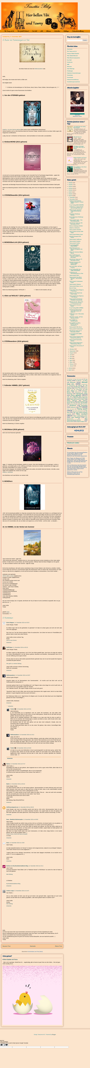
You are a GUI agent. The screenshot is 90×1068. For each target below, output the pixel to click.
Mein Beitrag (9, 874)
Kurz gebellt (76, 395)
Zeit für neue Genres (11, 640)
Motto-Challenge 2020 (76, 225)
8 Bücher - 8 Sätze (81, 380)
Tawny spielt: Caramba (75, 229)
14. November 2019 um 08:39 (26, 807)
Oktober (72, 349)
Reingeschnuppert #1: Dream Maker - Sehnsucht (75, 263)
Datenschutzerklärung (77, 31)
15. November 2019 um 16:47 (21, 890)
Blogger (54, 1034)
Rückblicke (73, 405)
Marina (8, 763)
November (72, 199)
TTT (10, 613)
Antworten (8, 642)
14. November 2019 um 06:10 (20, 647)
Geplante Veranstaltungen (74, 73)
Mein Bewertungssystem (73, 57)
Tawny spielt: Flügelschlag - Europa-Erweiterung (76, 337)
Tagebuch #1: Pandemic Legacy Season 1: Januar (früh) (76, 202)
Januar (71, 365)
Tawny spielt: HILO (74, 275)
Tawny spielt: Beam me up (76, 286)
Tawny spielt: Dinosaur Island (75, 305)
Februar (72, 364)
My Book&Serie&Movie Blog (13, 883)
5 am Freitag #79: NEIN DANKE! (75, 334)
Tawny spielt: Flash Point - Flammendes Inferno (76, 343)
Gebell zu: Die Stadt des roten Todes (75, 293)
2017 (70, 370)
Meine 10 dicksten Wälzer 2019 (76, 252)
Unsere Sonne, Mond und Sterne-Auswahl (16, 834)
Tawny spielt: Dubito (74, 243)
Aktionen (48, 31)
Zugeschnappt (80, 421)
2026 (71, 182)
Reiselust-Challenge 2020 (74, 214)
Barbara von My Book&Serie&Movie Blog (17, 865)
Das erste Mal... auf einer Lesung (75, 267)
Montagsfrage (81, 401)
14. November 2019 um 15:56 (17, 842)
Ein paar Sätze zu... (77, 390)
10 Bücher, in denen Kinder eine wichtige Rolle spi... (76, 207)
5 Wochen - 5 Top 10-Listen (74, 379)
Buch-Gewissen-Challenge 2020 (76, 217)
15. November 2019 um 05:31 (23, 709)
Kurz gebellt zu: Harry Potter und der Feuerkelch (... (74, 324)
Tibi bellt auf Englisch (78, 411)
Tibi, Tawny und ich (9, 31)
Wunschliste (70, 421)
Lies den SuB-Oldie (72, 396)
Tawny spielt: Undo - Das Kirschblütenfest (75, 220)
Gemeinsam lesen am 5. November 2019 (75, 331)
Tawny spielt (82, 409)
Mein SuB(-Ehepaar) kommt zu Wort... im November (75, 256)
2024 (70, 186)
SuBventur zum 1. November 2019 (76, 314)
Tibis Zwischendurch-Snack (77, 419)
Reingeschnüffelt (73, 404)
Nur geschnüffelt (82, 402)
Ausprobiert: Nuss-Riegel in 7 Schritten (76, 290)
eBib (41, 31)
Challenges (66, 31)
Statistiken (57, 31)
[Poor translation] (5, 1045)
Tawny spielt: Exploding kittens (75, 340)
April (71, 360)
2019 (70, 195)
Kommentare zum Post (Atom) (35, 951)
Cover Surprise (79, 388)
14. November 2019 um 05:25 (22, 622)
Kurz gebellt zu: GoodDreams (73, 320)
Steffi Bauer (9, 647)
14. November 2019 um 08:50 (30, 819)
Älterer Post (58, 946)
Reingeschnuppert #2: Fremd (75, 237)
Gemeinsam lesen (81, 393)
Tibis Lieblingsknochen (80, 416)
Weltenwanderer (39, 68)
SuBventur (73, 407)
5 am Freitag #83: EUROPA (76, 205)
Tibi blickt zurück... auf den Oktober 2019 (76, 317)
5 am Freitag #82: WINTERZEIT (74, 245)
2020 (71, 193)
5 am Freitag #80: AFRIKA (76, 307)
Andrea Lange (10, 890)
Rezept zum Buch (83, 404)
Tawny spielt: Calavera (75, 284)
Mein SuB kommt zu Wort (77, 399)
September (73, 351)
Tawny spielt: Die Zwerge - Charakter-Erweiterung (76, 299)
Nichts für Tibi (71, 402)
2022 (71, 190)
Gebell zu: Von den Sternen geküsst (11, 129)
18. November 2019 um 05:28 (23, 748)
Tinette (12, 709)
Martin (8, 784)
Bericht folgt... (73, 288)
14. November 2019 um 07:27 (17, 763)
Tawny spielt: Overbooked (76, 328)
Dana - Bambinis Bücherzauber (14, 819)
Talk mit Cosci (70, 409)
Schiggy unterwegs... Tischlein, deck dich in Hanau (79, 147)
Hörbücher (69, 62)
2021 (70, 192)
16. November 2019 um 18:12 (26, 734)
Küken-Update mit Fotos (10, 959)
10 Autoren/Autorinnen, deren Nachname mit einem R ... (75, 311)
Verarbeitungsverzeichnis (73, 81)
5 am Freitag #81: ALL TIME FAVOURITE (75, 270)
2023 (70, 188)
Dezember (72, 197)
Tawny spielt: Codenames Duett (76, 282)
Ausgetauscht (84, 384)
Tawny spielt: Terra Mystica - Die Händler (76, 296)
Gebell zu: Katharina (74, 227)
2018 (70, 368)
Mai (71, 358)
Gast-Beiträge (70, 68)
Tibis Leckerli (81, 414)
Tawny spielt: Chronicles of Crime (76, 346)
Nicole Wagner (10, 622)
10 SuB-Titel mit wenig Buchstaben (79, 127)
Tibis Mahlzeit (75, 417)
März (71, 362)
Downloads (70, 77)
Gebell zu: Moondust (8, 472)
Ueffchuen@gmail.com (12, 807)
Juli (71, 354)
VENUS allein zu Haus (8, 576)
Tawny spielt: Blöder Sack (76, 234)
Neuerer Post (6, 946)
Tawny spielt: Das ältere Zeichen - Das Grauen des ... (75, 278)
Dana (7, 842)
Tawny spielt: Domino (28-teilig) (76, 232)
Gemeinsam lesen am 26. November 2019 (76, 223)
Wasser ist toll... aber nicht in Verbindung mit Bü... (76, 302)
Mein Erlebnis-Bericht (80, 397)
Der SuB (34, 31)
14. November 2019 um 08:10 (17, 784)
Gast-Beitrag (78, 392)
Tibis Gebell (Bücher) (23, 31)
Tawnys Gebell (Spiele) (73, 53)
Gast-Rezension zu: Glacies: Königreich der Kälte (75, 249)
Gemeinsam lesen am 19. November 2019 (75, 260)
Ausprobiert (72, 385)
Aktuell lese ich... (78, 136)
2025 (71, 184)
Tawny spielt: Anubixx (74, 241)
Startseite (33, 946)
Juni (71, 356)
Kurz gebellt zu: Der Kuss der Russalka (80, 167)
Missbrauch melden (73, 442)
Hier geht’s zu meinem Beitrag (13, 663)
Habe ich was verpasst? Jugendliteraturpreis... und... (75, 211)
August (72, 352)
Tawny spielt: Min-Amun (75, 327)
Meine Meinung (72, 400)
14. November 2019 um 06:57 (22, 675)
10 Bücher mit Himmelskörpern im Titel (76, 273)
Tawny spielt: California (75, 239)
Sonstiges (84, 405)
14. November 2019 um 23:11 (36, 865)
